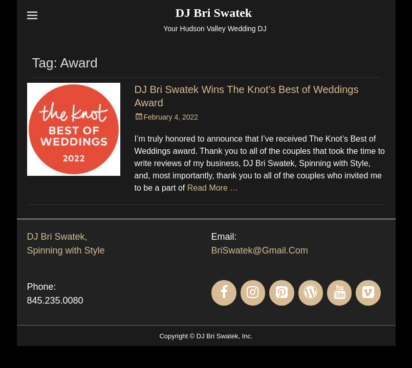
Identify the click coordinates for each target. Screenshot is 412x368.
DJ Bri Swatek (214, 12)
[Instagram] (253, 293)
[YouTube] (339, 293)
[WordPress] (310, 293)
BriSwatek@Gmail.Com (259, 250)
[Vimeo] (368, 293)
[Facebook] (223, 293)
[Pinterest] (281, 293)
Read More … (212, 187)
